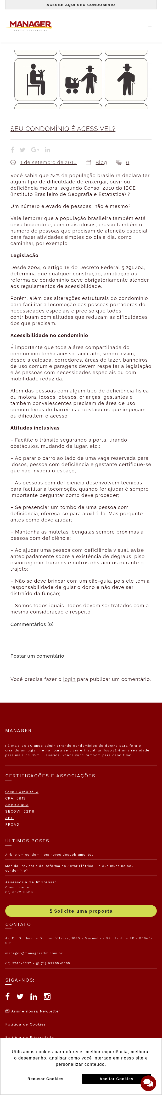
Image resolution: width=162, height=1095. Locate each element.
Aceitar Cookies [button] (116, 1079)
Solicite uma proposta (81, 911)
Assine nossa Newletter (32, 1011)
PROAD (12, 824)
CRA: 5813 (15, 798)
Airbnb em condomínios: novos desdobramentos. (50, 854)
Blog (101, 162)
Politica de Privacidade (29, 1037)
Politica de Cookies (25, 1024)
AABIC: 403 (17, 805)
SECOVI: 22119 (20, 811)
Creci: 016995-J (21, 792)
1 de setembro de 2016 (48, 162)
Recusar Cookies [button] (45, 1079)
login (69, 679)
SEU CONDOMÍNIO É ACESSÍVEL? (62, 128)
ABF (9, 818)
